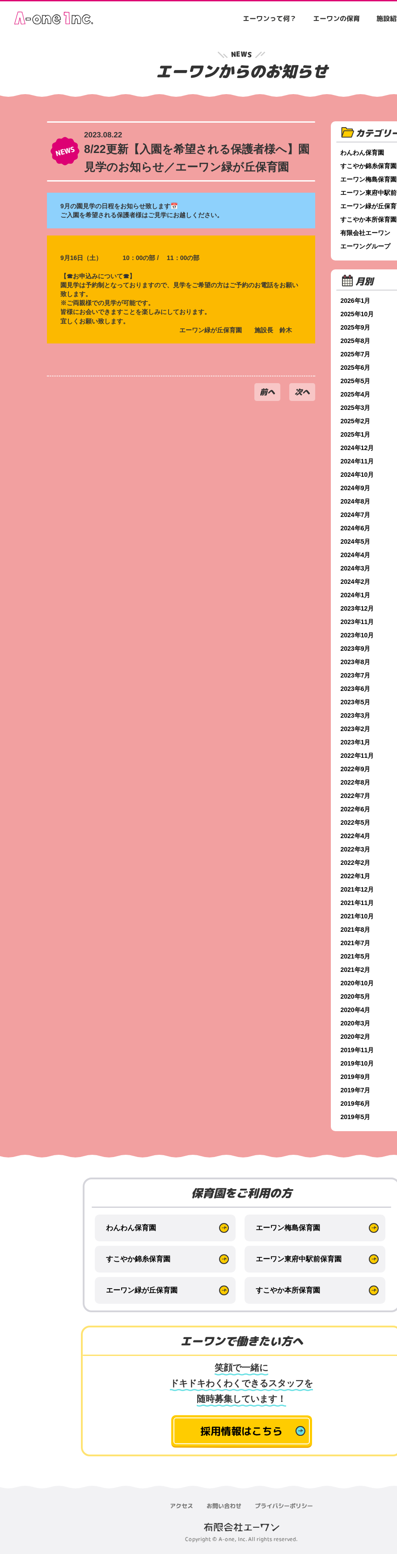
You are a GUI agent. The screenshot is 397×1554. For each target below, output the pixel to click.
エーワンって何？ (269, 18)
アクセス (181, 1506)
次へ (302, 392)
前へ (267, 392)
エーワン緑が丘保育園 (141, 1290)
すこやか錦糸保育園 (138, 1259)
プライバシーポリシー (284, 1506)
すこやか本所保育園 (288, 1290)
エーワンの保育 (336, 18)
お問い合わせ (224, 1506)
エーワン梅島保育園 (288, 1228)
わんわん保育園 (131, 1228)
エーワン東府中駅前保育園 (299, 1259)
